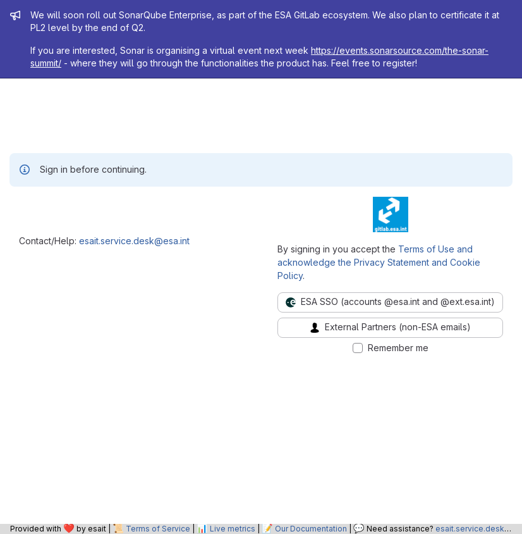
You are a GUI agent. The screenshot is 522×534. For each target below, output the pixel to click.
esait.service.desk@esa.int (134, 240)
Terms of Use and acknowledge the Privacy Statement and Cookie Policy (378, 262)
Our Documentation (311, 528)
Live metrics (232, 528)
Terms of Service (158, 528)
